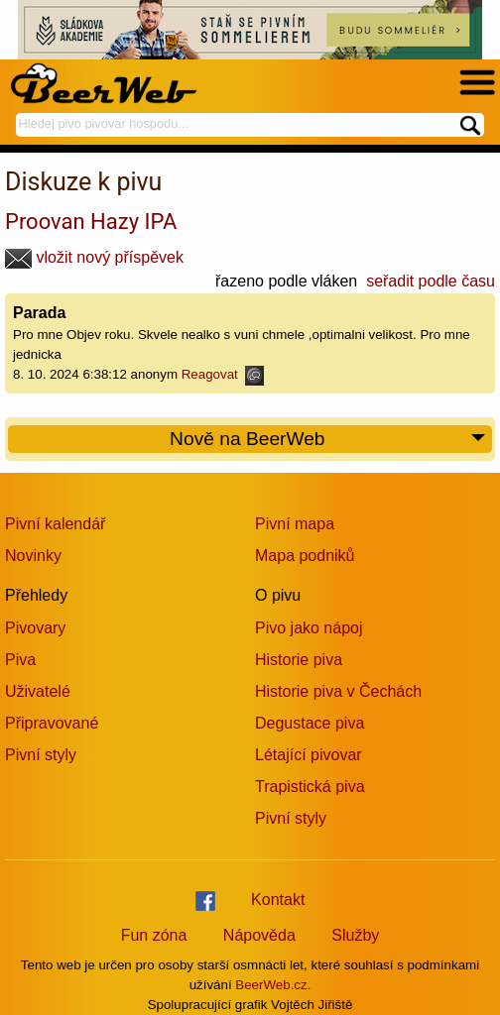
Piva (20, 659)
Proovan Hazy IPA (91, 221)
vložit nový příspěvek (94, 257)
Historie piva (298, 659)
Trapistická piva (310, 786)
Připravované (51, 723)
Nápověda (259, 935)
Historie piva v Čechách (338, 691)
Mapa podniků (305, 555)
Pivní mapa (294, 523)
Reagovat (223, 374)
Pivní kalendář (55, 523)
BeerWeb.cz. (273, 984)
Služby (355, 935)
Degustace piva (309, 723)
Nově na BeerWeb (328, 439)
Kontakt (278, 899)
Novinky (33, 555)
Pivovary (35, 628)
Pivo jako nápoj (309, 628)
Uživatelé (37, 691)
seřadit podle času (430, 281)
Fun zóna (154, 935)
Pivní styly (40, 754)
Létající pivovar (308, 754)
